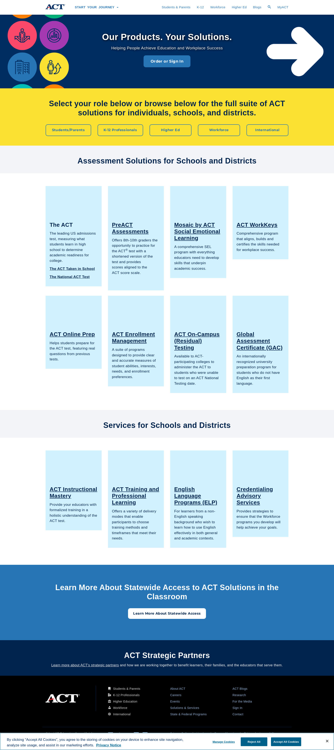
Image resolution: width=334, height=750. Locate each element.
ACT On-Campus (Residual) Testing (197, 340)
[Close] (327, 741)
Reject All (254, 741)
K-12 (200, 7)
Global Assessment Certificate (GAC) (260, 340)
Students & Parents (176, 7)
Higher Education (125, 701)
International (267, 130)
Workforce (217, 7)
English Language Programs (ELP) (195, 495)
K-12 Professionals (120, 130)
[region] (167, 741)
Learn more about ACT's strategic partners (85, 665)
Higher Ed (239, 7)
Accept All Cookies (286, 741)
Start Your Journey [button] (96, 7)
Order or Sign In (167, 61)
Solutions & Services (184, 707)
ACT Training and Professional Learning (135, 495)
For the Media (242, 701)
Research (239, 695)
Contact (238, 714)
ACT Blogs (240, 688)
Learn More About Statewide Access (167, 613)
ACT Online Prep (72, 334)
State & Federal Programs (188, 714)
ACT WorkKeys (257, 224)
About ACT (177, 688)
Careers (175, 695)
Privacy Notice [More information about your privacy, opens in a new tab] (108, 745)
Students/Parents (68, 130)
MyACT (282, 7)
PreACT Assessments (130, 227)
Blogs (257, 7)
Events (175, 701)
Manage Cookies (224, 741)
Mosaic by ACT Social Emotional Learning (197, 231)
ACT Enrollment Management (133, 337)
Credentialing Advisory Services (255, 495)
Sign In (237, 707)
